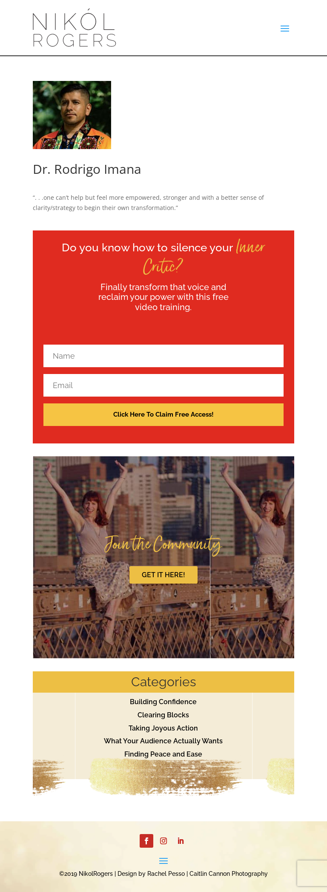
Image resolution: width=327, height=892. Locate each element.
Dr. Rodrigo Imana (87, 169)
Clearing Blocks (163, 715)
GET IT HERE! (163, 575)
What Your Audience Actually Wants (163, 741)
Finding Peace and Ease (163, 754)
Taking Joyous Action (163, 728)
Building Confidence (163, 702)
